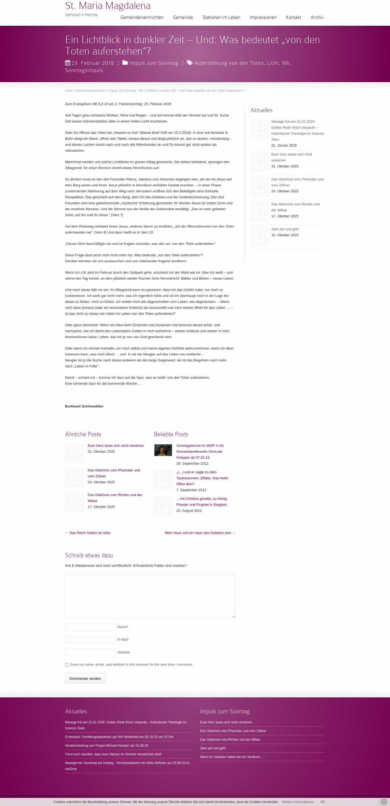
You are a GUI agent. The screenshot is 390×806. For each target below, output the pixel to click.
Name (123, 627)
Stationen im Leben (221, 17)
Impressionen (263, 17)
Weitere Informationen (298, 802)
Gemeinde (183, 17)
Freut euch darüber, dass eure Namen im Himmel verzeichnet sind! (113, 754)
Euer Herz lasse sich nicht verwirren (116, 446)
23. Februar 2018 (89, 63)
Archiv (317, 17)
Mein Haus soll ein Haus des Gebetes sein (200, 533)
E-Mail (123, 639)
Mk (286, 63)
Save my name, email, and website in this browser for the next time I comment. (131, 664)
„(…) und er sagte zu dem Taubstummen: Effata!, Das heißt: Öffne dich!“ (203, 478)
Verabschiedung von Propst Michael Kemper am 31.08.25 (106, 745)
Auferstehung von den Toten (229, 63)
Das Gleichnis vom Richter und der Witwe (230, 740)
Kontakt (293, 17)
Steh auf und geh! (285, 229)
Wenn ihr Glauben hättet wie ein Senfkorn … (232, 757)
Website (124, 652)
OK (322, 802)
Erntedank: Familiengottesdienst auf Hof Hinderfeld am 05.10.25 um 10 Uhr (119, 737)
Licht (273, 63)
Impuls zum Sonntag (153, 63)
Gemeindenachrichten (142, 17)
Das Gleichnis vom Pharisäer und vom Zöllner (233, 731)
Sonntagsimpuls (84, 70)
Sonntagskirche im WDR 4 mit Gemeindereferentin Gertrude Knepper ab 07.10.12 (200, 451)
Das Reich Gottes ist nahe (87, 533)
